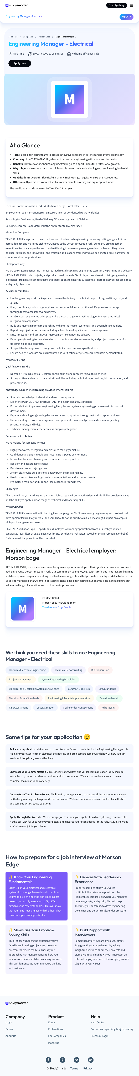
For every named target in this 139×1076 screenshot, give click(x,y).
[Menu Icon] (131, 5)
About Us (11, 1036)
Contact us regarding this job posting (112, 1029)
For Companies (57, 1036)
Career (9, 1029)
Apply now (126, 16)
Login (9, 1022)
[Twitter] (76, 1060)
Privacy (87, 1068)
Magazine (53, 1043)
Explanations (55, 1029)
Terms (74, 1068)
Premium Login (100, 1036)
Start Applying (116, 5)
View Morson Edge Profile (56, 607)
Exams (51, 1022)
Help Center (97, 1022)
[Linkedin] (91, 1060)
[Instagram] (62, 1060)
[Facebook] (48, 1060)
